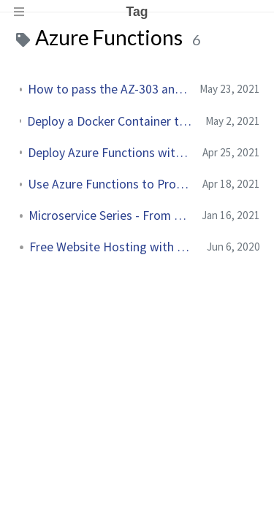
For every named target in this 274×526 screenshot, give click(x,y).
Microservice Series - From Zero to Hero (109, 215)
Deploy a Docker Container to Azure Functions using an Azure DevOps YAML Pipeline (110, 121)
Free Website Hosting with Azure (112, 247)
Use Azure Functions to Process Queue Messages (109, 184)
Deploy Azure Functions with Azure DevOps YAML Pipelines (109, 153)
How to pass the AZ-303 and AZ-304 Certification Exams (108, 89)
